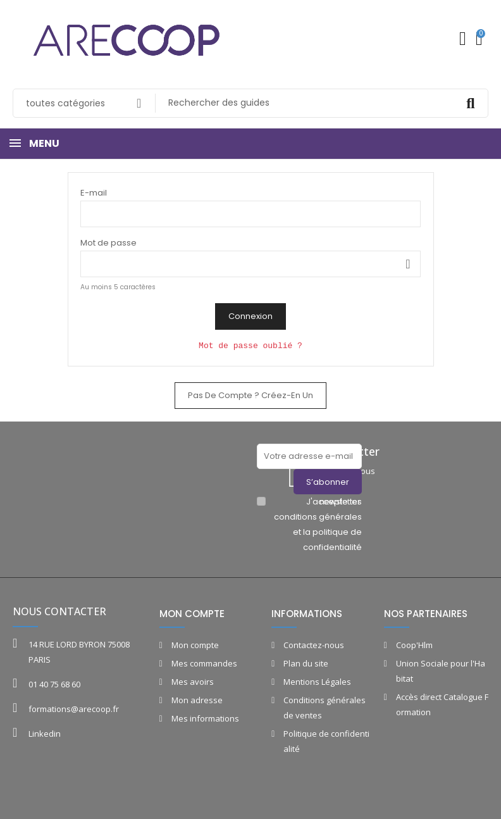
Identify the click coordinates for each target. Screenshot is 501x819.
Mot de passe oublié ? (250, 346)
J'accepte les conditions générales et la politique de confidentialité (318, 524)
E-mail (93, 193)
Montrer (408, 264)
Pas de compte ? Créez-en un (250, 395)
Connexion (250, 316)
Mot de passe (108, 243)
